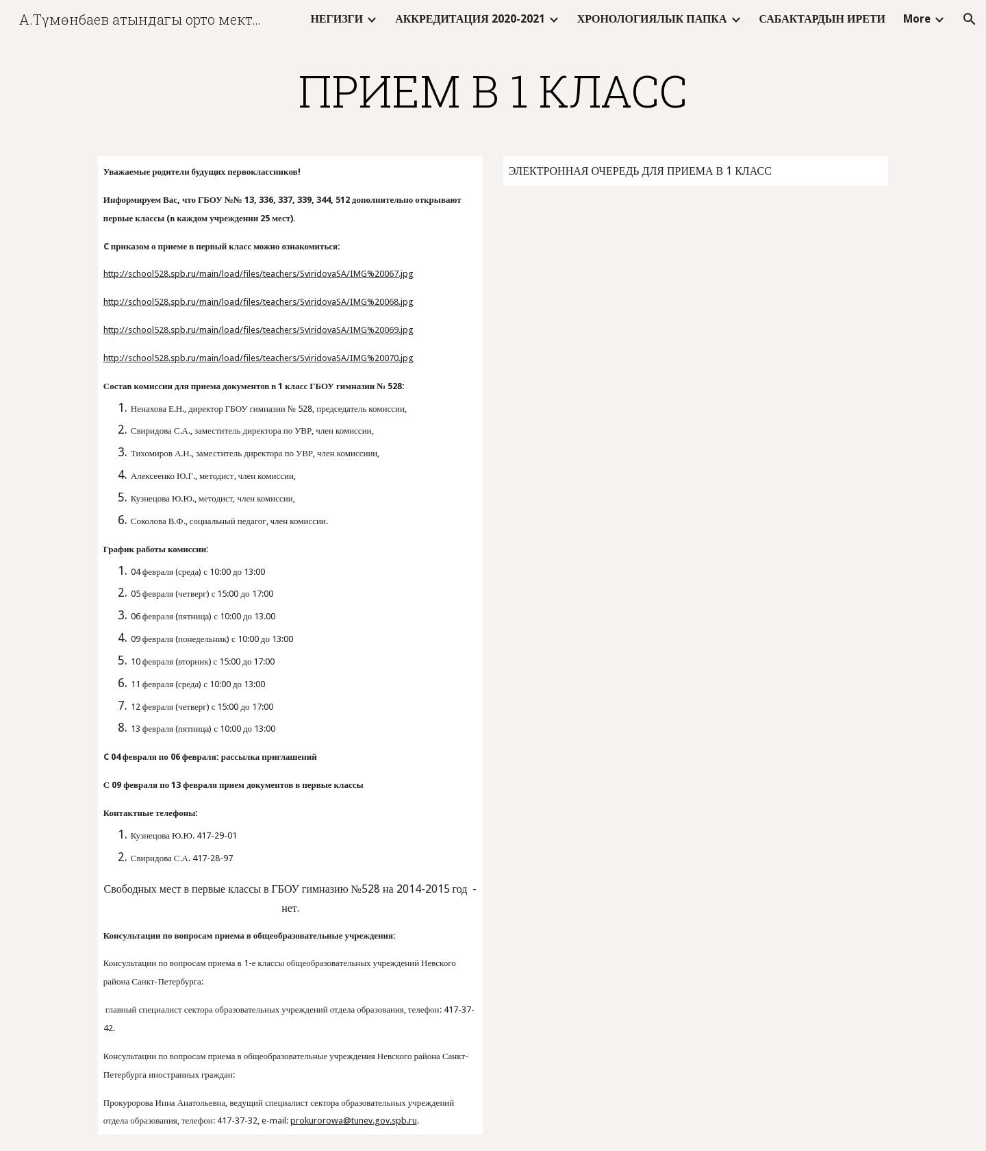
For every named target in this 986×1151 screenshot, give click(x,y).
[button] (969, 19)
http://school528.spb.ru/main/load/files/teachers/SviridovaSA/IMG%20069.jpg (258, 330)
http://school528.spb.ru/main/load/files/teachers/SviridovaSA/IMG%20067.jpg (258, 274)
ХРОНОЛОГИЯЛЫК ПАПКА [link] (652, 18)
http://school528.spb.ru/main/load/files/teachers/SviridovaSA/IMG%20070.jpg (258, 358)
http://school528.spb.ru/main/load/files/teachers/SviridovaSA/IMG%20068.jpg (258, 302)
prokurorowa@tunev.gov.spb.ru (353, 1120)
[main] (493, 90)
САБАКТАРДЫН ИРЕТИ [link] (822, 18)
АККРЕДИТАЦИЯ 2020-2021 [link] (470, 18)
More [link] (917, 18)
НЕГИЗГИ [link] (336, 18)
